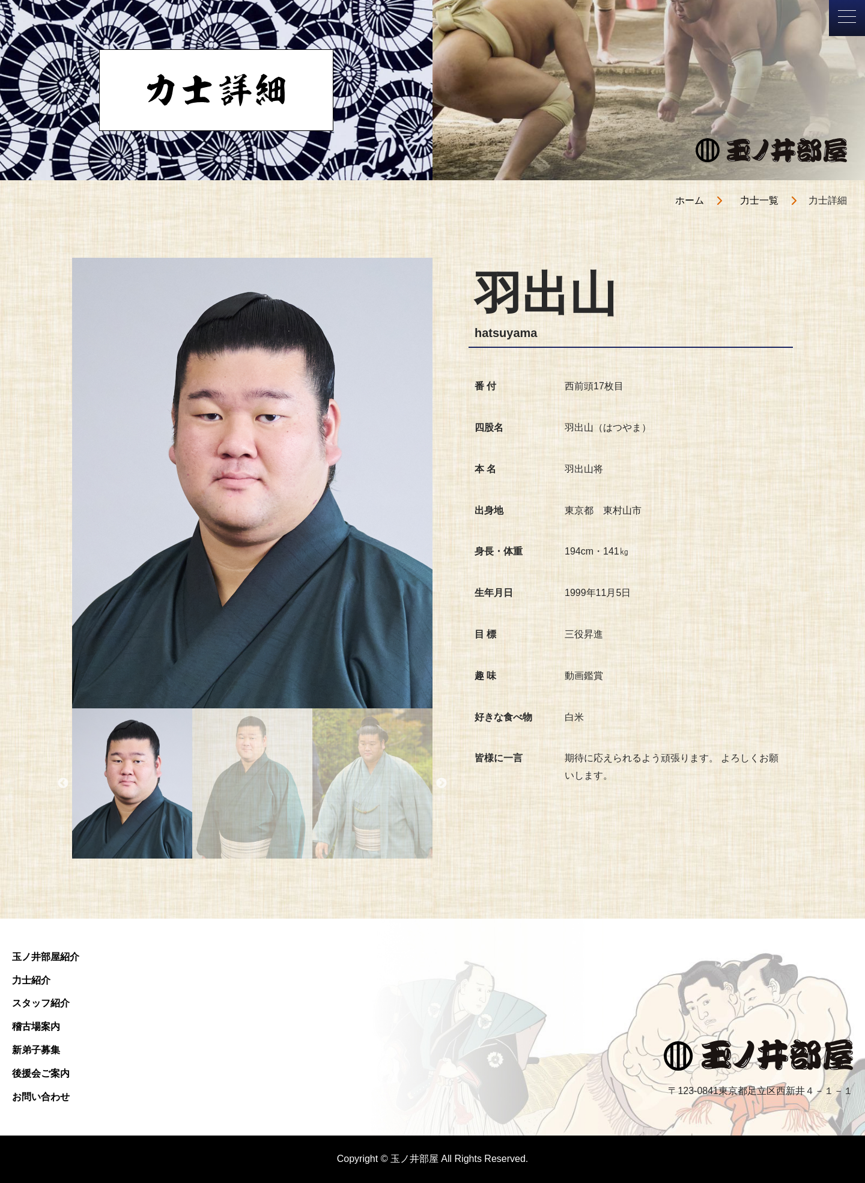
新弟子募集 (36, 1050)
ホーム (689, 200)
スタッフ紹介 (41, 1003)
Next (442, 783)
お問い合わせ (41, 1097)
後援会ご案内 (41, 1073)
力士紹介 (31, 980)
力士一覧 (759, 200)
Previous (63, 783)
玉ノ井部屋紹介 (45, 957)
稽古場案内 (36, 1026)
